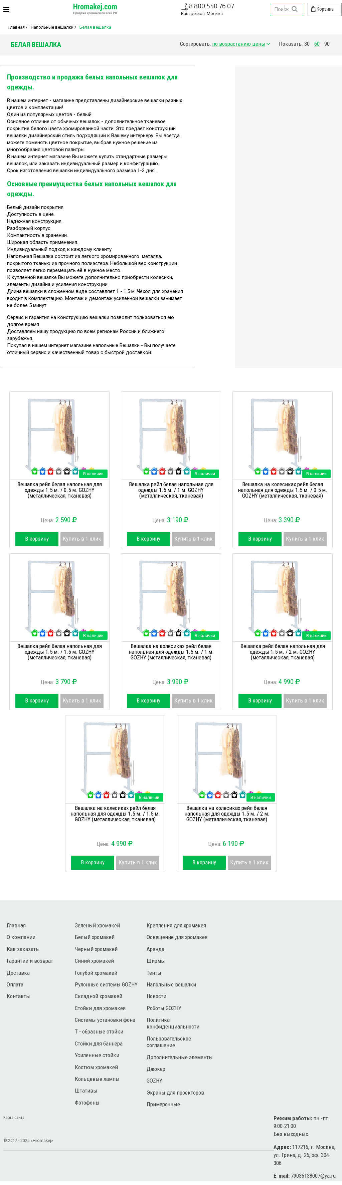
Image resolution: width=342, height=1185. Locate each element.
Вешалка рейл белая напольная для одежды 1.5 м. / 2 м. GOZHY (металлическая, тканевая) (282, 652)
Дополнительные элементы (180, 1057)
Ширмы (156, 960)
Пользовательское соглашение (169, 1042)
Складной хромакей (98, 996)
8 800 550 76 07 (211, 6)
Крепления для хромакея (176, 925)
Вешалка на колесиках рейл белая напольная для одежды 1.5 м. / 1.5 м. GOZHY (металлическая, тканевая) (115, 814)
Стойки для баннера (99, 1043)
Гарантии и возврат (30, 960)
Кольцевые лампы (97, 1079)
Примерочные (163, 1104)
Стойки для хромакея (100, 1008)
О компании (21, 937)
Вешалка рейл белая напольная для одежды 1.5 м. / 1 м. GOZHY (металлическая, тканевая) (171, 490)
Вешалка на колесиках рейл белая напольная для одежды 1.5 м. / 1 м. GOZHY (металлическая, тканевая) (171, 652)
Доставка (18, 972)
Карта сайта (13, 1117)
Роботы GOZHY (164, 1008)
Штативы (86, 1090)
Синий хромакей (94, 960)
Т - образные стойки (99, 1031)
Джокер (156, 1069)
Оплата (15, 984)
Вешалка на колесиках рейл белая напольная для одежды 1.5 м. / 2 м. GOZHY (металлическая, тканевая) (227, 814)
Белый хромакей (95, 937)
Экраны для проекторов (175, 1092)
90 (327, 44)
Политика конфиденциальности (173, 1023)
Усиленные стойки (97, 1055)
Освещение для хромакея (177, 937)
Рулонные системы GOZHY (106, 984)
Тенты (154, 972)
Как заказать (23, 949)
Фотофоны (87, 1102)
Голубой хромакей (96, 972)
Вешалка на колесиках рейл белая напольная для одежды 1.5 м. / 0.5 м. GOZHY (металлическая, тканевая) (282, 490)
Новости (156, 996)
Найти (294, 9)
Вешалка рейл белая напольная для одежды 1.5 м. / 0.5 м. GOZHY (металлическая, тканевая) (59, 490)
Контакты (18, 996)
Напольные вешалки (52, 27)
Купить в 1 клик (82, 538)
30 (307, 44)
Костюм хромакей (96, 1067)
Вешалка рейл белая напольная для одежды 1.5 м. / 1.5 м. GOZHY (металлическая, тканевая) (59, 652)
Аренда (155, 949)
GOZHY (154, 1080)
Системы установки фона (105, 1019)
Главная (16, 27)
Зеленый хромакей (97, 925)
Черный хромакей (96, 949)
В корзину (37, 538)
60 (317, 44)
